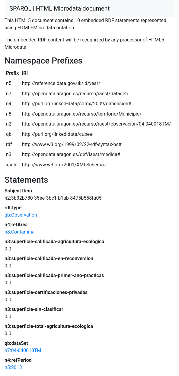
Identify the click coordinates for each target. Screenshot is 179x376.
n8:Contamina (19, 232)
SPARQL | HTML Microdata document (59, 8)
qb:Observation (21, 215)
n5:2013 (13, 367)
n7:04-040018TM (23, 350)
